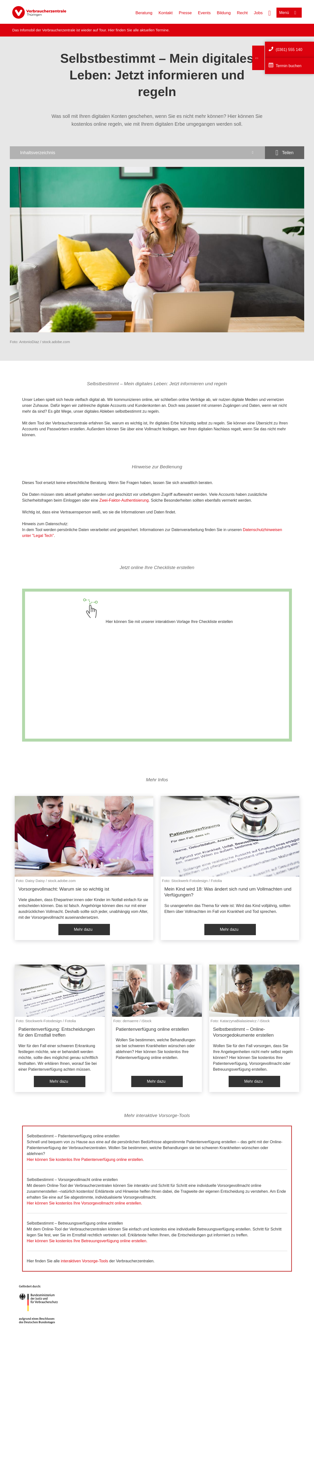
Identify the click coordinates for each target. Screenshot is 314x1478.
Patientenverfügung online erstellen (152, 1029)
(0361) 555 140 (289, 50)
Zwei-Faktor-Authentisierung (124, 500)
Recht (242, 13)
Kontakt (165, 13)
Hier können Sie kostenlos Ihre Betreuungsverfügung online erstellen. (87, 1241)
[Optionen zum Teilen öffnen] (284, 152)
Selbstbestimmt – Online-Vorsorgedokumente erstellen (243, 1032)
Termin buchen (288, 66)
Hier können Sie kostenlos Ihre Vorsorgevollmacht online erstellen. (84, 1203)
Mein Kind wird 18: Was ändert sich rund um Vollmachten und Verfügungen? (227, 891)
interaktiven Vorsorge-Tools (84, 1261)
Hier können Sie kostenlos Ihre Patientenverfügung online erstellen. (85, 1159)
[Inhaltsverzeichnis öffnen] (137, 152)
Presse (185, 13)
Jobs (258, 13)
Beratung (143, 13)
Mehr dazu (83, 929)
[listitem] (84, 868)
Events (204, 13)
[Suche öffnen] (269, 12)
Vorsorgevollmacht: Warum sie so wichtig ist (63, 889)
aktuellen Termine (154, 30)
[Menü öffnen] (289, 13)
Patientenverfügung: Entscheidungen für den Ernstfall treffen (56, 1032)
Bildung (224, 13)
